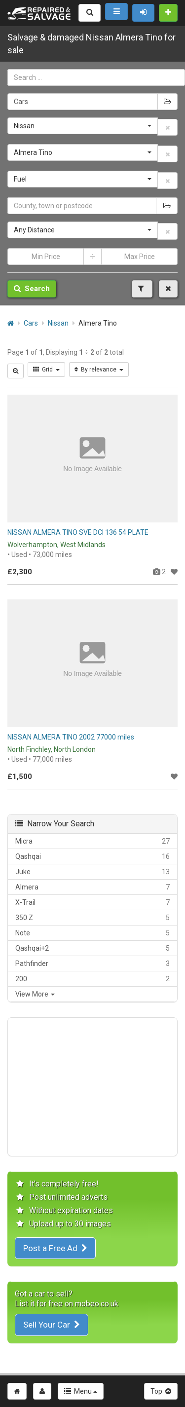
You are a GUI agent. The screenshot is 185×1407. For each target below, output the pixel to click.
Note (92, 933)
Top (160, 1391)
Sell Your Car (51, 1325)
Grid (46, 369)
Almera (92, 887)
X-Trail (92, 902)
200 (92, 979)
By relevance (98, 369)
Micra (92, 841)
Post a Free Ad (55, 1248)
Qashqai (92, 856)
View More (35, 994)
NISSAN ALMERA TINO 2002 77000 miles (70, 737)
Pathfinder (92, 963)
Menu (80, 1391)
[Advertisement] (92, 1086)
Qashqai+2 (92, 948)
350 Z (92, 918)
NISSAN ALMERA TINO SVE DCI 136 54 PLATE (77, 532)
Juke (92, 872)
